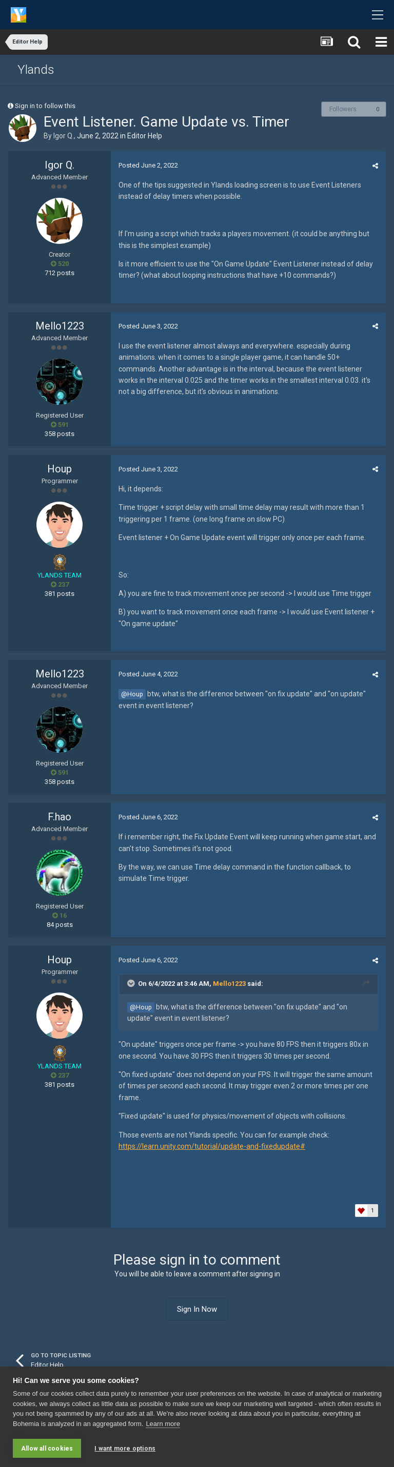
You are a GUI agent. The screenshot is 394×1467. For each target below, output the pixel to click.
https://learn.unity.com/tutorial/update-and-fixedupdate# (212, 1146)
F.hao (59, 817)
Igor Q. (63, 136)
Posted (148, 165)
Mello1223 (59, 326)
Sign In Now (197, 1309)
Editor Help (144, 136)
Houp (59, 469)
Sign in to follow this (45, 106)
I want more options (124, 1448)
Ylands (35, 70)
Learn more (163, 1424)
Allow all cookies (47, 1448)
